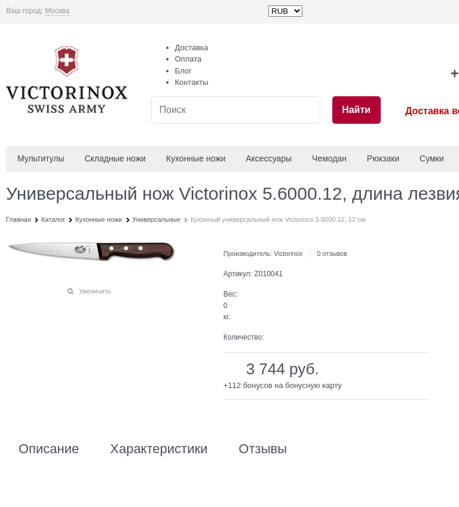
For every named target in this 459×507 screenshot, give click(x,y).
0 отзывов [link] (332, 253)
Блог (183, 70)
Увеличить (95, 291)
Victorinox (288, 253)
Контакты (192, 82)
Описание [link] (49, 449)
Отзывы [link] (262, 449)
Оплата (188, 58)
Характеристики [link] (158, 449)
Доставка (192, 47)
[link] (57, 11)
